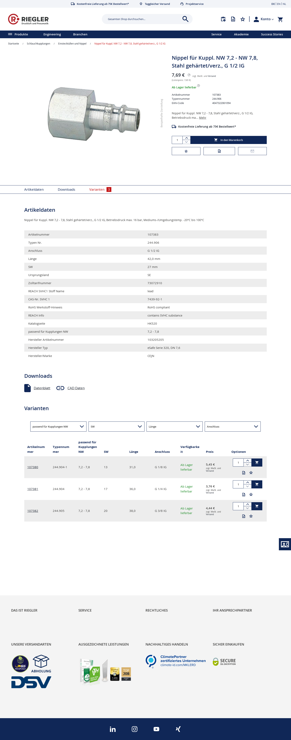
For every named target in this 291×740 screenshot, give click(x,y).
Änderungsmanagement (97, 598)
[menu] (100, 34)
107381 (32, 489)
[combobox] (144, 19)
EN (278, 4)
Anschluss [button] (213, 426)
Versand (212, 76)
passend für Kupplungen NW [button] (50, 426)
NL (284, 4)
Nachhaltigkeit (22, 584)
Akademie (241, 34)
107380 (32, 467)
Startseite (13, 43)
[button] (267, 19)
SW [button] (93, 426)
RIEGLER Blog (21, 577)
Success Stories (272, 34)
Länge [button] (152, 426)
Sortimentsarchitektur (28, 598)
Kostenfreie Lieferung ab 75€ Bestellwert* (207, 126)
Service (216, 34)
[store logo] (53, 19)
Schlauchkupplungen (38, 43)
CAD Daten (76, 388)
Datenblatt (42, 388)
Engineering (52, 34)
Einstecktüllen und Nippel (72, 43)
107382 (32, 511)
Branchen (80, 34)
